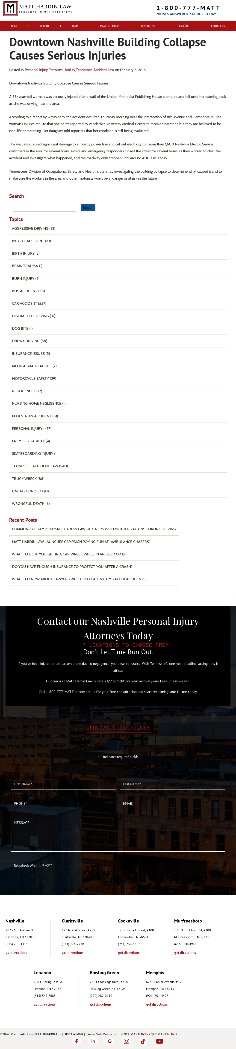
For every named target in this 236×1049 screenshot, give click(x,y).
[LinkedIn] (93, 1041)
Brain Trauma (25, 266)
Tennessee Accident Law (95, 70)
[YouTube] (159, 1041)
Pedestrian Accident (31, 416)
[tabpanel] (34, 935)
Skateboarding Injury (32, 453)
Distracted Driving (30, 316)
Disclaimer (73, 1034)
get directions (16, 952)
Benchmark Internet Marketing (148, 1034)
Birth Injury (23, 253)
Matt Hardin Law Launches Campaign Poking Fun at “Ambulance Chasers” (81, 542)
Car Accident (24, 303)
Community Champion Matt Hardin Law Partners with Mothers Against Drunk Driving (94, 529)
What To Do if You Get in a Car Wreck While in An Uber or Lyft (70, 554)
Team (75, 26)
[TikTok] (143, 1041)
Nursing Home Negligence (36, 403)
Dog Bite (20, 328)
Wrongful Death (28, 503)
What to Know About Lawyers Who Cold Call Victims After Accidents (78, 579)
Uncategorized (26, 491)
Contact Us (218, 26)
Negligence (22, 391)
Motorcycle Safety (30, 378)
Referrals (52, 1034)
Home (14, 26)
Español (184, 26)
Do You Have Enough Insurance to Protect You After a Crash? (72, 566)
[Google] (109, 1041)
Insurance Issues (28, 353)
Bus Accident (24, 291)
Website (45, 26)
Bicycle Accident (28, 241)
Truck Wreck (24, 478)
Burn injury (23, 278)
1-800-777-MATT (188, 8)
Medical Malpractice (32, 366)
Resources (148, 26)
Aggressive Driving (30, 228)
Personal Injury (36, 70)
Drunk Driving (26, 341)
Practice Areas (109, 26)
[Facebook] (76, 1041)
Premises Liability (61, 70)
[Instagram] (126, 1041)
